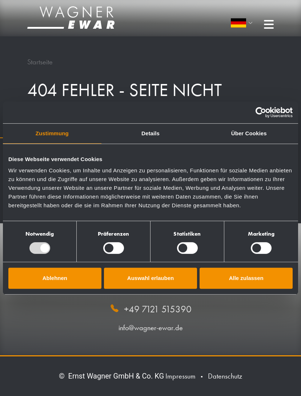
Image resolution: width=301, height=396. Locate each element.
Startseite (40, 61)
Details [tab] (150, 133)
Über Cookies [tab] (249, 133)
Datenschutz (225, 376)
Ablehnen (55, 278)
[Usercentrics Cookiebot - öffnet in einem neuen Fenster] (261, 112)
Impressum (180, 376)
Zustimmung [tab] (52, 133)
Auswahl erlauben (150, 278)
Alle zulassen (246, 278)
